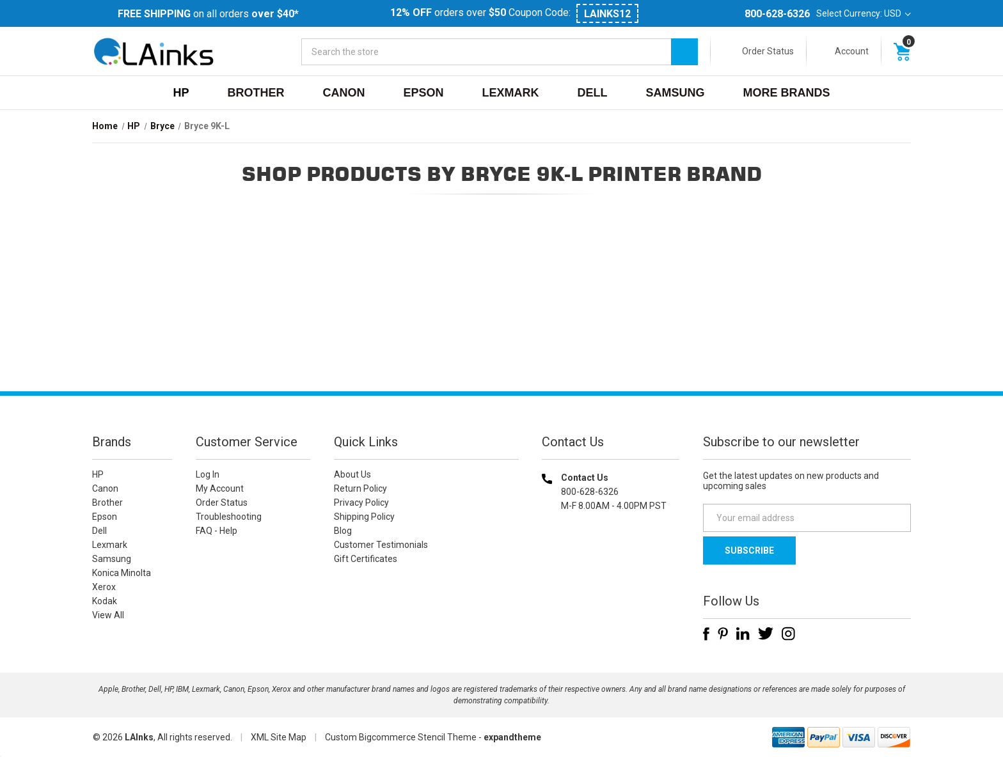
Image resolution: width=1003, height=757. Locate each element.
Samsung (675, 92)
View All (108, 615)
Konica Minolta (121, 573)
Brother (255, 92)
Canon (343, 92)
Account (852, 51)
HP (181, 92)
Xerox (104, 587)
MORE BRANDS (786, 92)
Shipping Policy (364, 516)
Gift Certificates (365, 559)
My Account (220, 488)
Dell (593, 92)
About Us (352, 474)
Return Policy (360, 488)
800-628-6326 (777, 14)
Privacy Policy (361, 502)
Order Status (768, 51)
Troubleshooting (229, 516)
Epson (423, 92)
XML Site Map (278, 737)
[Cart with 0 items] (902, 51)
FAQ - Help (216, 531)
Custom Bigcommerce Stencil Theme (401, 737)
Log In (207, 474)
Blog (343, 531)
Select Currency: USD (863, 13)
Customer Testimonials (381, 545)
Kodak (104, 601)
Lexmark (510, 92)
